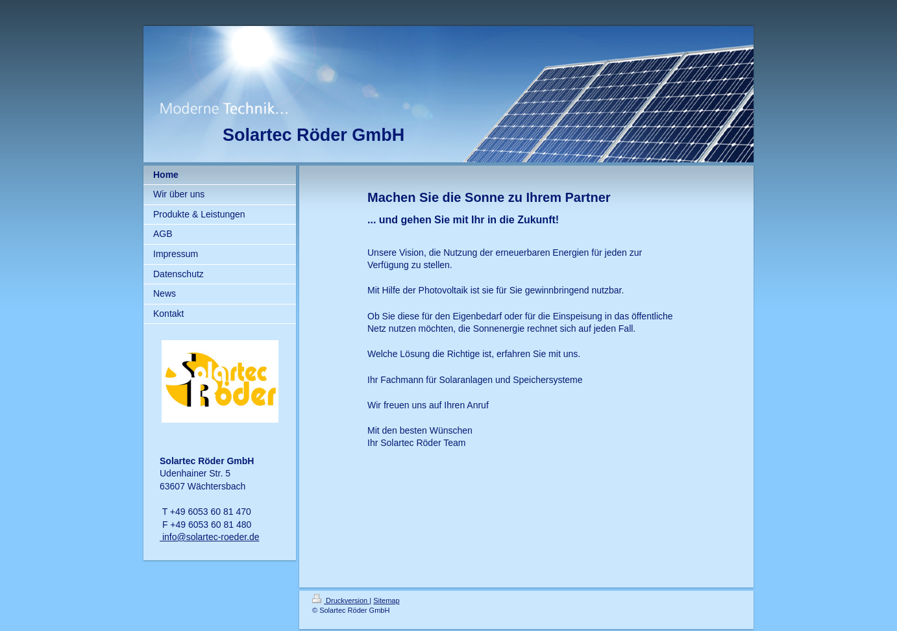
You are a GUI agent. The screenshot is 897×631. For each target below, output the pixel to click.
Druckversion (340, 600)
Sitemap (386, 600)
